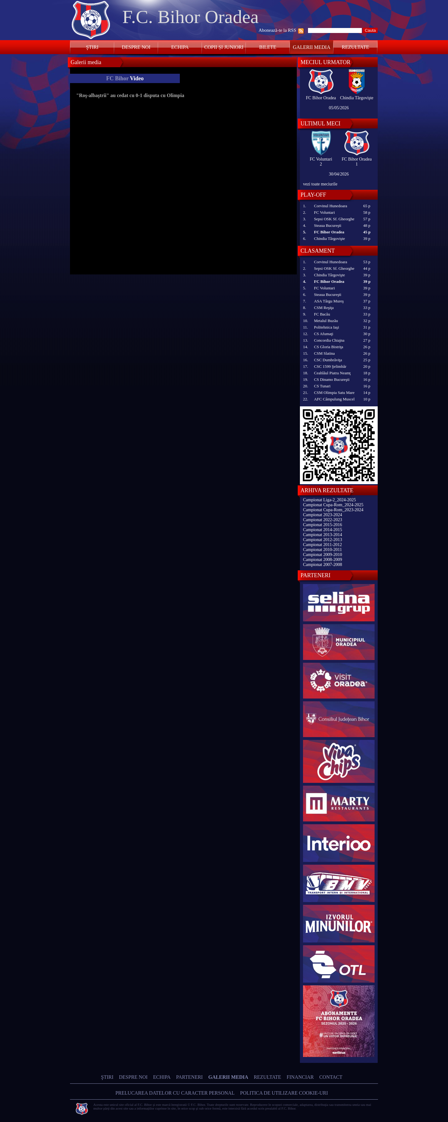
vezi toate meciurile (320, 184)
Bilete (267, 47)
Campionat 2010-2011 (322, 549)
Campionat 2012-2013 (322, 539)
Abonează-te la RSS (277, 30)
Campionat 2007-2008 (322, 564)
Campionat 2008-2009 (322, 559)
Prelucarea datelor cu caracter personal (175, 1093)
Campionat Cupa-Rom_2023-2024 (333, 509)
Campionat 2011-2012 (322, 544)
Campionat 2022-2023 (322, 519)
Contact (330, 1077)
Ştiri (92, 47)
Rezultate (355, 47)
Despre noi (136, 47)
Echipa (180, 47)
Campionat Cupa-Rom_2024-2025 (333, 505)
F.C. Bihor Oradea (190, 17)
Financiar (300, 1077)
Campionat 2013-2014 (322, 534)
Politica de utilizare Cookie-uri (284, 1093)
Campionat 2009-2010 (322, 554)
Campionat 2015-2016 (322, 524)
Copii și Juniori (223, 47)
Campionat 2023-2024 (322, 514)
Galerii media (311, 47)
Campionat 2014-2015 (322, 529)
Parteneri (189, 1077)
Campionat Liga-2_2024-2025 (329, 500)
